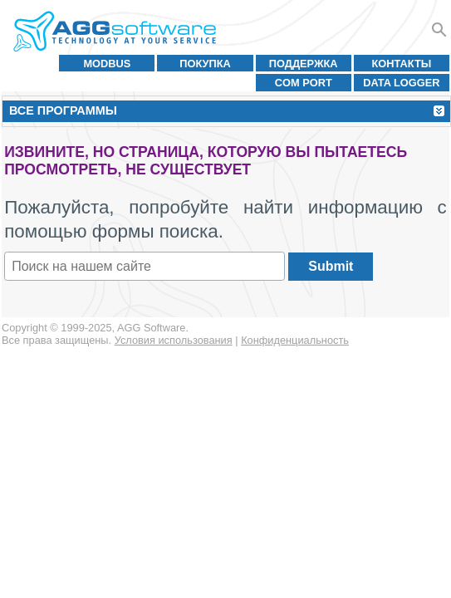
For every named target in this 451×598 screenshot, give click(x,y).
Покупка (205, 63)
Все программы (63, 110)
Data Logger (401, 82)
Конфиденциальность (295, 340)
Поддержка (303, 63)
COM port (303, 82)
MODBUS (106, 63)
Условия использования (174, 340)
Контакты (402, 63)
